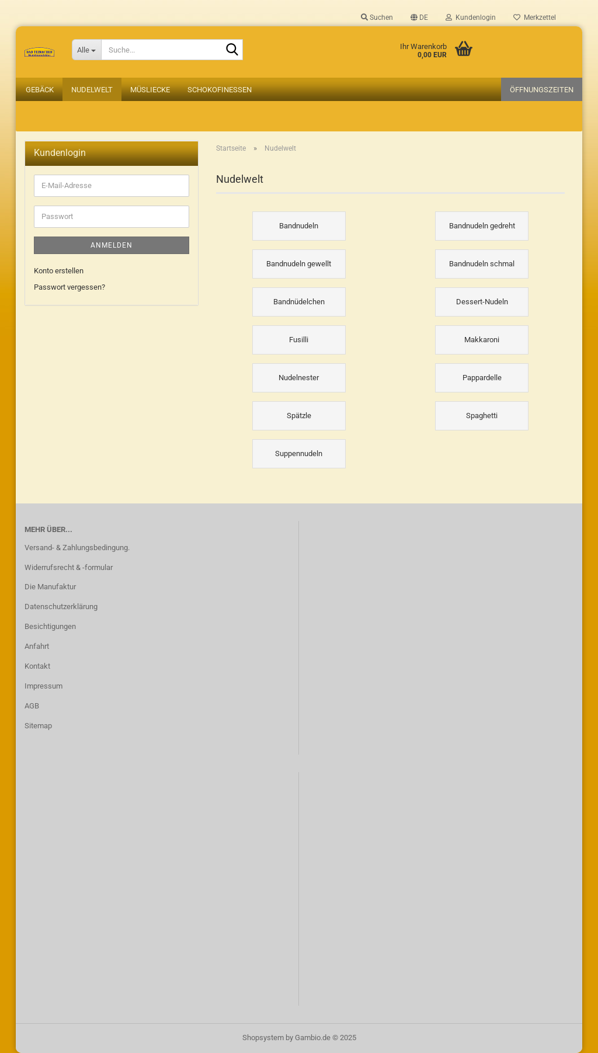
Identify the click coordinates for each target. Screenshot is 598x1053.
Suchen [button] (377, 17)
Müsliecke (150, 89)
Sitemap (38, 725)
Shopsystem (263, 1037)
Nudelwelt (92, 89)
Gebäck (40, 89)
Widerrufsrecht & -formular (69, 567)
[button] (419, 17)
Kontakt (37, 666)
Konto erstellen (59, 270)
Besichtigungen (50, 626)
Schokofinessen (219, 89)
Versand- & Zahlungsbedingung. (77, 547)
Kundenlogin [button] (471, 17)
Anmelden (112, 245)
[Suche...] (86, 49)
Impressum (43, 686)
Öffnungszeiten (541, 89)
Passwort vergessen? (69, 287)
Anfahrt (37, 646)
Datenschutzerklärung (61, 606)
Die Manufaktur (50, 586)
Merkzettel (534, 17)
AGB (32, 705)
